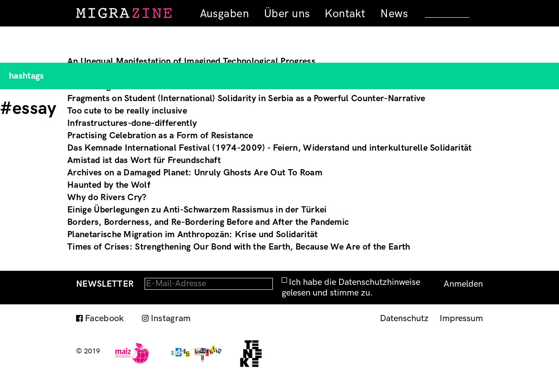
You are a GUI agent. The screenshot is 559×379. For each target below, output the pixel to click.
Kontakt (345, 13)
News (394, 13)
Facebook (104, 318)
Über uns (287, 13)
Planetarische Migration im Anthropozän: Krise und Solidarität (192, 234)
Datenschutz (404, 318)
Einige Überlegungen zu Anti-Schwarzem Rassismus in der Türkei (197, 210)
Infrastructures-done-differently (132, 123)
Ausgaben (224, 13)
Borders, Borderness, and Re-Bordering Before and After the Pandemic (208, 222)
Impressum (461, 318)
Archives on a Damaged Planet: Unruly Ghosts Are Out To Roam (194, 172)
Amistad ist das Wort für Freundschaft (144, 160)
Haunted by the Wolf (108, 185)
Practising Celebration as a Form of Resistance (160, 135)
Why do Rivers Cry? (107, 197)
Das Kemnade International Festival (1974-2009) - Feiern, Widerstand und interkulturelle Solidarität (269, 148)
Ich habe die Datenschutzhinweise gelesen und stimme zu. (351, 287)
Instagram (171, 318)
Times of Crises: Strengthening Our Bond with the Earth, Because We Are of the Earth (238, 247)
